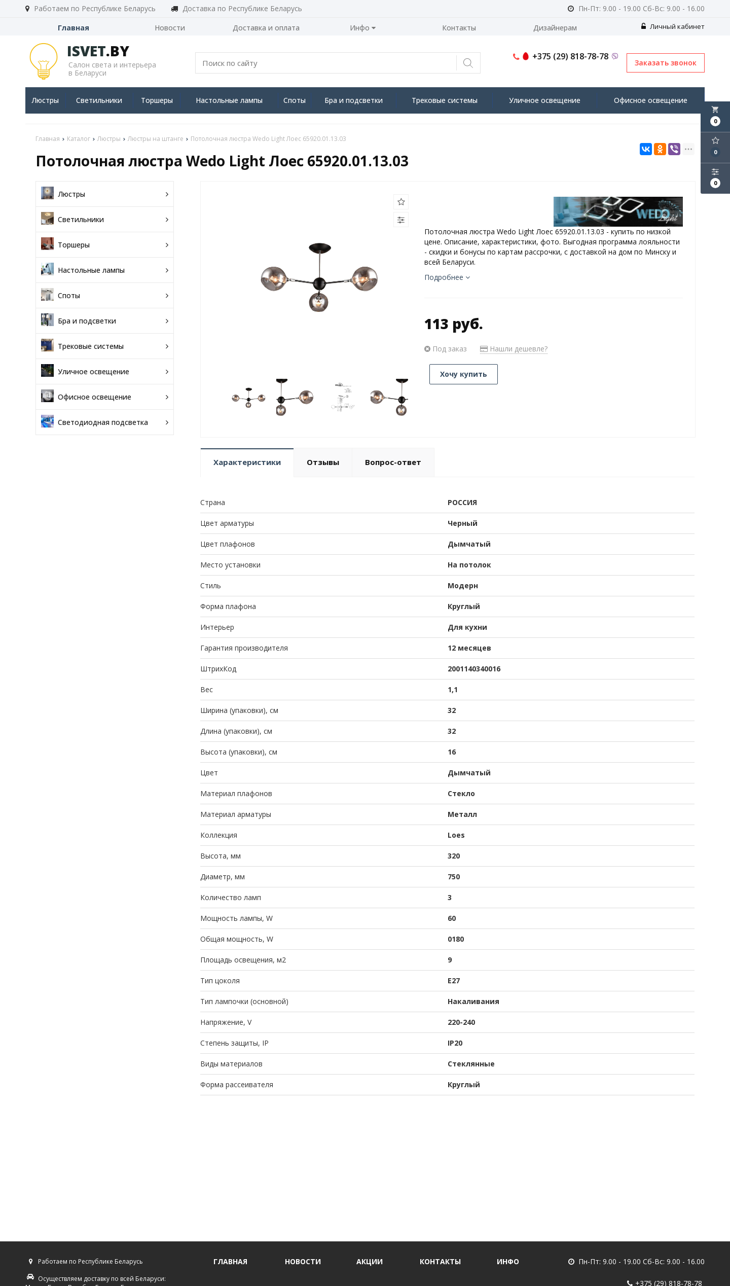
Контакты (459, 27)
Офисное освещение (650, 100)
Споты (294, 100)
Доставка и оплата (266, 27)
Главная (73, 27)
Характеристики (247, 462)
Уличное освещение (544, 100)
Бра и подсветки (353, 100)
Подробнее (447, 277)
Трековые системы (445, 100)
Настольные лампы (229, 100)
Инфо (363, 27)
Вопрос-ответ (393, 462)
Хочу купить (463, 374)
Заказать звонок (666, 62)
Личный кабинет (673, 26)
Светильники (99, 100)
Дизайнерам (555, 27)
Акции (369, 1261)
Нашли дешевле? (514, 348)
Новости (170, 27)
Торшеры (157, 100)
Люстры (45, 100)
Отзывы (323, 462)
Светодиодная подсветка (104, 422)
